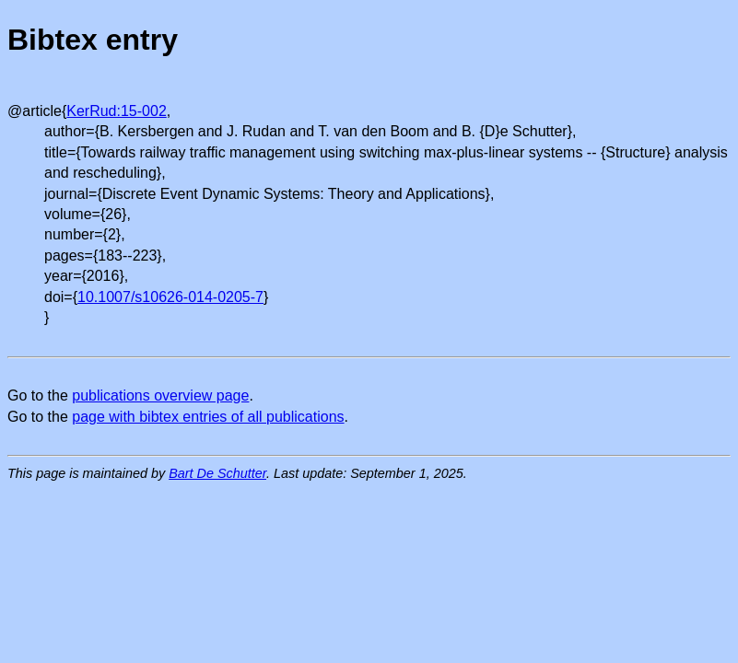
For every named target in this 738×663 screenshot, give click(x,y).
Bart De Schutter (217, 473)
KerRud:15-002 (116, 111)
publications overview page (160, 395)
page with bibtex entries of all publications (208, 417)
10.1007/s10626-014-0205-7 (170, 297)
